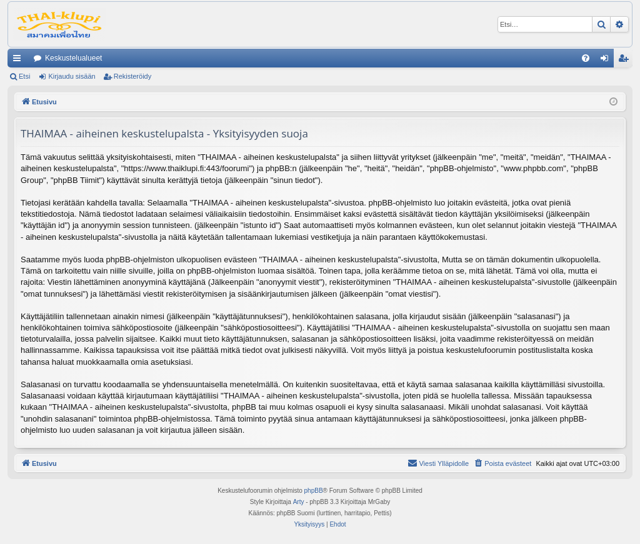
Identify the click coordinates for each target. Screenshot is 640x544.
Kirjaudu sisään (71, 76)
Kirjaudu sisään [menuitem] (607, 60)
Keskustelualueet (73, 58)
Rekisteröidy (133, 76)
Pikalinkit (19, 60)
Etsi (24, 76)
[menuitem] (585, 58)
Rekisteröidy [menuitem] (625, 60)
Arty (298, 501)
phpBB (313, 490)
